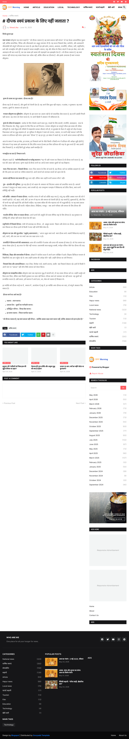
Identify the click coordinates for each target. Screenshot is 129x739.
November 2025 (107, 422)
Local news (107, 305)
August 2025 (107, 435)
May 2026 (107, 395)
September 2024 (107, 484)
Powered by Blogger (99, 367)
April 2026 (107, 399)
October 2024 (107, 480)
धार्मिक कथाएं (87, 7)
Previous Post (9, 403)
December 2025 (107, 417)
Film (107, 296)
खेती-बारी (111, 7)
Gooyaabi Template (41, 735)
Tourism (107, 318)
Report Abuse (97, 373)
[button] (124, 7)
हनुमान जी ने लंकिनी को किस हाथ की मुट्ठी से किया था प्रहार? (14, 367)
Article (36, 7)
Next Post (80, 403)
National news (107, 309)
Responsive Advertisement (108, 550)
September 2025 (107, 431)
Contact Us (94, 615)
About (91, 611)
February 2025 (107, 462)
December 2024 (107, 471)
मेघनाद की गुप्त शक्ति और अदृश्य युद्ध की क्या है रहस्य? (43, 367)
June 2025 (107, 444)
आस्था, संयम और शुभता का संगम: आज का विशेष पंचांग (114, 223)
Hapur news (107, 300)
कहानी (107, 323)
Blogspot (15, 735)
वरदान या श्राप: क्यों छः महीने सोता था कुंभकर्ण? (72, 367)
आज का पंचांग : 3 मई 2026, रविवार (71, 659)
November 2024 (107, 475)
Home (5, 2)
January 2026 (107, 413)
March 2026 (107, 404)
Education (49, 7)
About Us (122, 735)
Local (61, 7)
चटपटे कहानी (100, 7)
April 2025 (107, 453)
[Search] (105, 388)
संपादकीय (121, 7)
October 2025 (107, 426)
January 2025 (107, 467)
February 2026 (107, 408)
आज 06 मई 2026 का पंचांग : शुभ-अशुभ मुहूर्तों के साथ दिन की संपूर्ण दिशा (113, 247)
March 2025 (107, 458)
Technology (73, 7)
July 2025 (107, 440)
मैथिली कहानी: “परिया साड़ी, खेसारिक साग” (112, 235)
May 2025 (107, 449)
